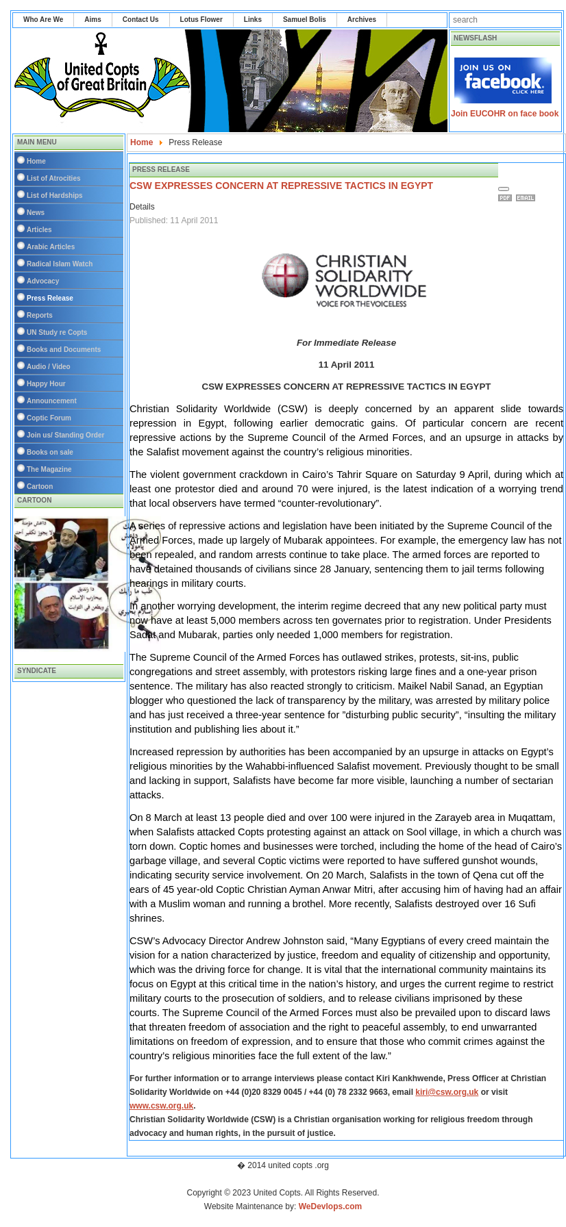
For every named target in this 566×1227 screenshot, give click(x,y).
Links (253, 19)
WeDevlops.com (330, 1206)
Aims (92, 19)
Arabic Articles (51, 247)
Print (507, 198)
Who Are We (43, 19)
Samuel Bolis (304, 19)
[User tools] (503, 189)
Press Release (50, 298)
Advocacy (43, 281)
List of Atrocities (54, 178)
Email (527, 198)
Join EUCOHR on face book (504, 113)
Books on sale (50, 452)
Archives (361, 19)
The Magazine (49, 469)
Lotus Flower (201, 19)
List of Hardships (55, 195)
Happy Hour (46, 384)
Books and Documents (64, 349)
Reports (40, 315)
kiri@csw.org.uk (446, 1092)
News (36, 212)
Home (36, 161)
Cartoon (40, 486)
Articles (39, 229)
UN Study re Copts (57, 332)
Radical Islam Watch (60, 264)
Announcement (52, 401)
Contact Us (141, 19)
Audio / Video (49, 366)
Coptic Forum (49, 418)
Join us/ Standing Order (65, 435)
